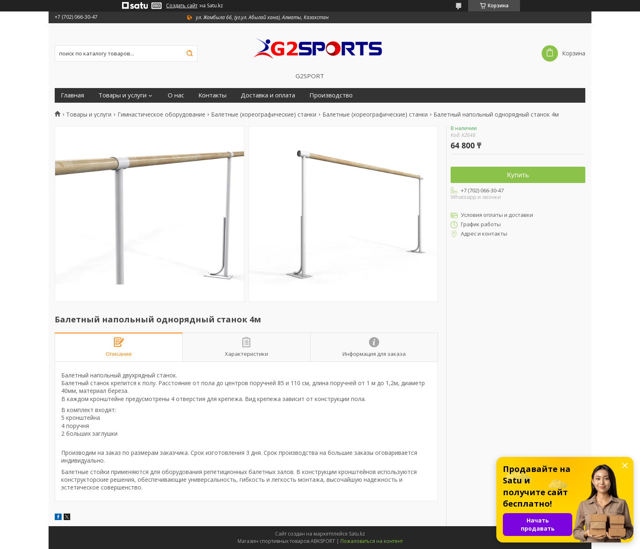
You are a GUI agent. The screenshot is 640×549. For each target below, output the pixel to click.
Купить (518, 175)
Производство (331, 95)
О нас (176, 95)
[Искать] (189, 53)
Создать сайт (182, 6)
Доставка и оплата (268, 95)
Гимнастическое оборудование (161, 114)
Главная (72, 95)
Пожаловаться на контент (371, 541)
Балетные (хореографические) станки (263, 114)
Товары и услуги (122, 95)
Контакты (212, 95)
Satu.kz (357, 533)
